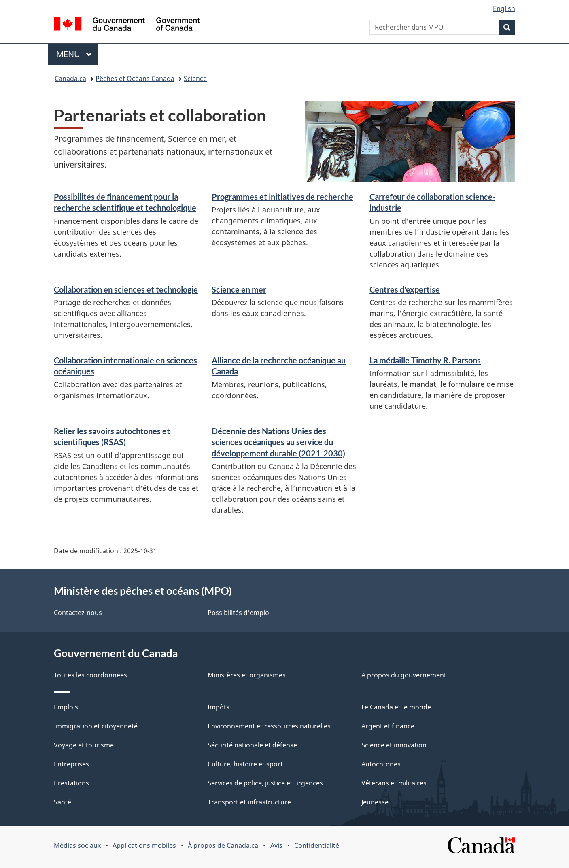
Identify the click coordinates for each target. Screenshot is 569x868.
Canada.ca (70, 78)
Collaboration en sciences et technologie (126, 289)
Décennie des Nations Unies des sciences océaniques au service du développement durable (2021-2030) (278, 442)
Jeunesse (375, 802)
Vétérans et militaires (394, 783)
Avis (276, 845)
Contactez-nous (78, 612)
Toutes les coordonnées (90, 675)
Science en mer (239, 289)
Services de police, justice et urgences (265, 783)
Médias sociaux (77, 845)
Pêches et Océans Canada (135, 78)
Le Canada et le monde (396, 706)
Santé (62, 802)
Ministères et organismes (247, 675)
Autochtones (381, 764)
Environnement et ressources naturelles (269, 726)
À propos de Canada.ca (223, 845)
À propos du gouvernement (403, 675)
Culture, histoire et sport (245, 764)
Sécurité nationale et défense (252, 745)
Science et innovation (394, 745)
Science (195, 78)
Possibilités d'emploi (239, 612)
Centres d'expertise (404, 289)
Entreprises (71, 764)
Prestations (71, 783)
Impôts (218, 706)
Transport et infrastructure (249, 802)
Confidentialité (316, 845)
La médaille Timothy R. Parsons (425, 360)
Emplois (66, 706)
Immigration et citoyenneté (96, 726)
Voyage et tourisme (84, 745)
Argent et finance (387, 726)
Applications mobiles (144, 845)
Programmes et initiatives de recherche (282, 197)
